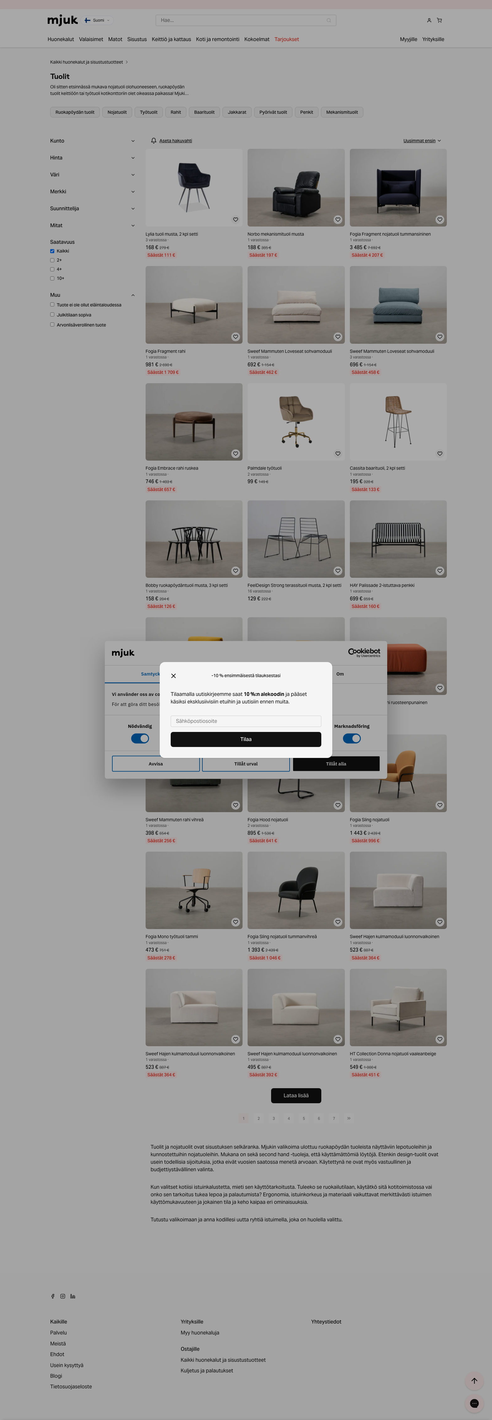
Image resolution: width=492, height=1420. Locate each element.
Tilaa (246, 739)
